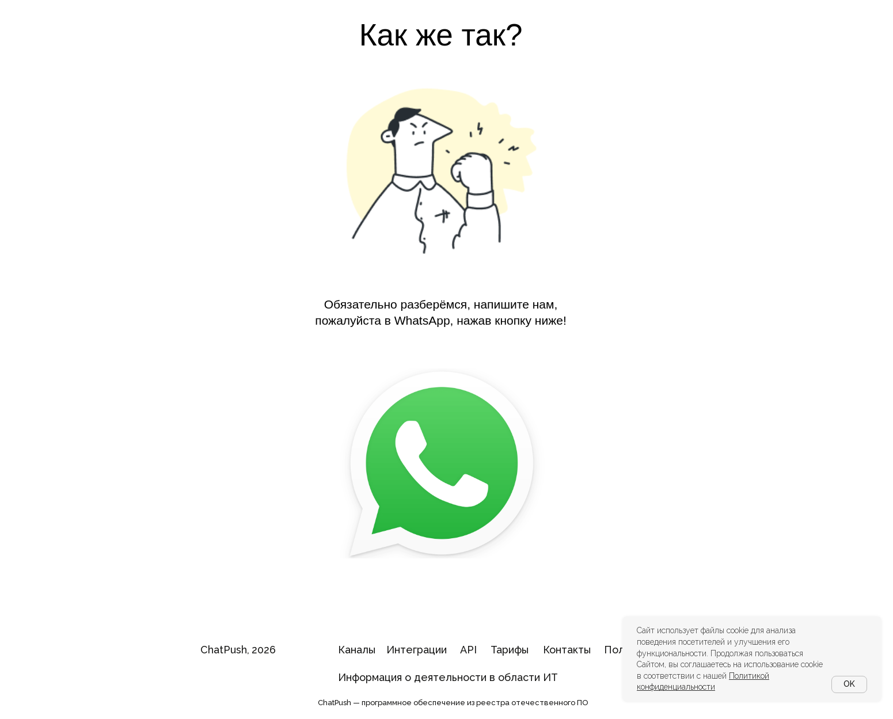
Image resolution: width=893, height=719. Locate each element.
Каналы (356, 650)
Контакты (567, 650)
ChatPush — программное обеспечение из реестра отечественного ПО (453, 702)
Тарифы (510, 650)
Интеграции (416, 650)
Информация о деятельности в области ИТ (448, 677)
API (468, 650)
